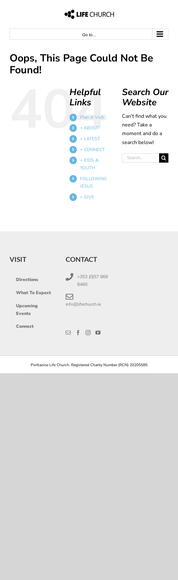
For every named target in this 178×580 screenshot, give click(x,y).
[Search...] (140, 158)
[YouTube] (98, 332)
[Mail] (68, 332)
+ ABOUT (89, 128)
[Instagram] (88, 332)
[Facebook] (78, 332)
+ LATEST (90, 139)
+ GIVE (87, 197)
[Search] (163, 158)
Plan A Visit (92, 117)
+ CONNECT (92, 150)
